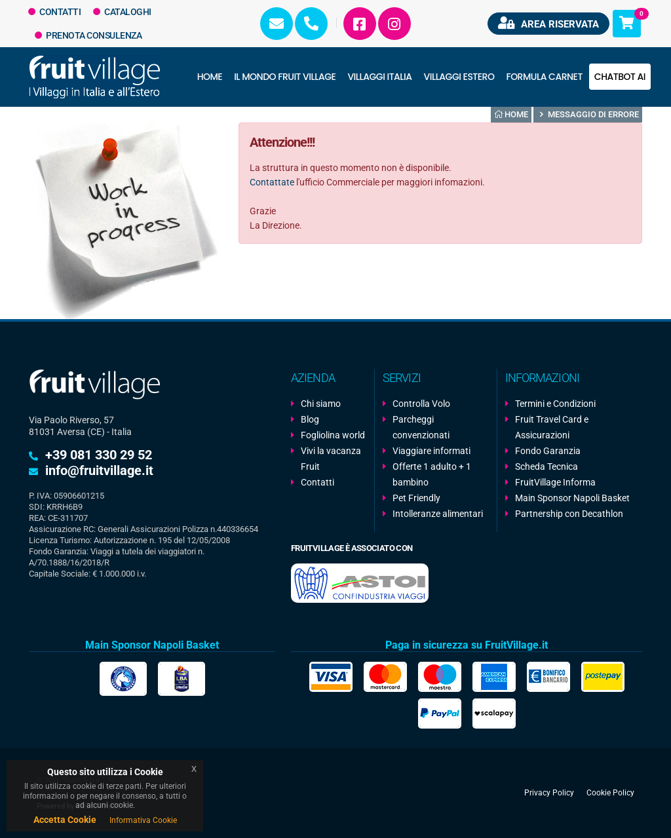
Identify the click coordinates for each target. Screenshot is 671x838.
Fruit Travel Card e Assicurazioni (551, 427)
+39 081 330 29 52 (98, 455)
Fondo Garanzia (548, 451)
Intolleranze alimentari (438, 513)
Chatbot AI (619, 76)
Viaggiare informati (431, 451)
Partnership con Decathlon (569, 513)
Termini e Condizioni (555, 403)
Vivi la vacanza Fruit (331, 459)
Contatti (55, 12)
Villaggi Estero (459, 76)
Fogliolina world (333, 435)
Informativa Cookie (143, 820)
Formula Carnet (544, 76)
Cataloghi (122, 12)
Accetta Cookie (64, 819)
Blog (310, 419)
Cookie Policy (610, 792)
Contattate (272, 182)
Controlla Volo (421, 403)
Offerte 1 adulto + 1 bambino (432, 474)
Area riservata (548, 23)
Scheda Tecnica (546, 466)
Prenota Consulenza (88, 35)
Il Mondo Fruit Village (285, 76)
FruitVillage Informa (555, 482)
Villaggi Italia (379, 76)
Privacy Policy (549, 792)
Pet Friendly (416, 498)
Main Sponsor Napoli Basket (572, 498)
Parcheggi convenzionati (421, 427)
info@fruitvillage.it (99, 470)
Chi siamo (321, 403)
